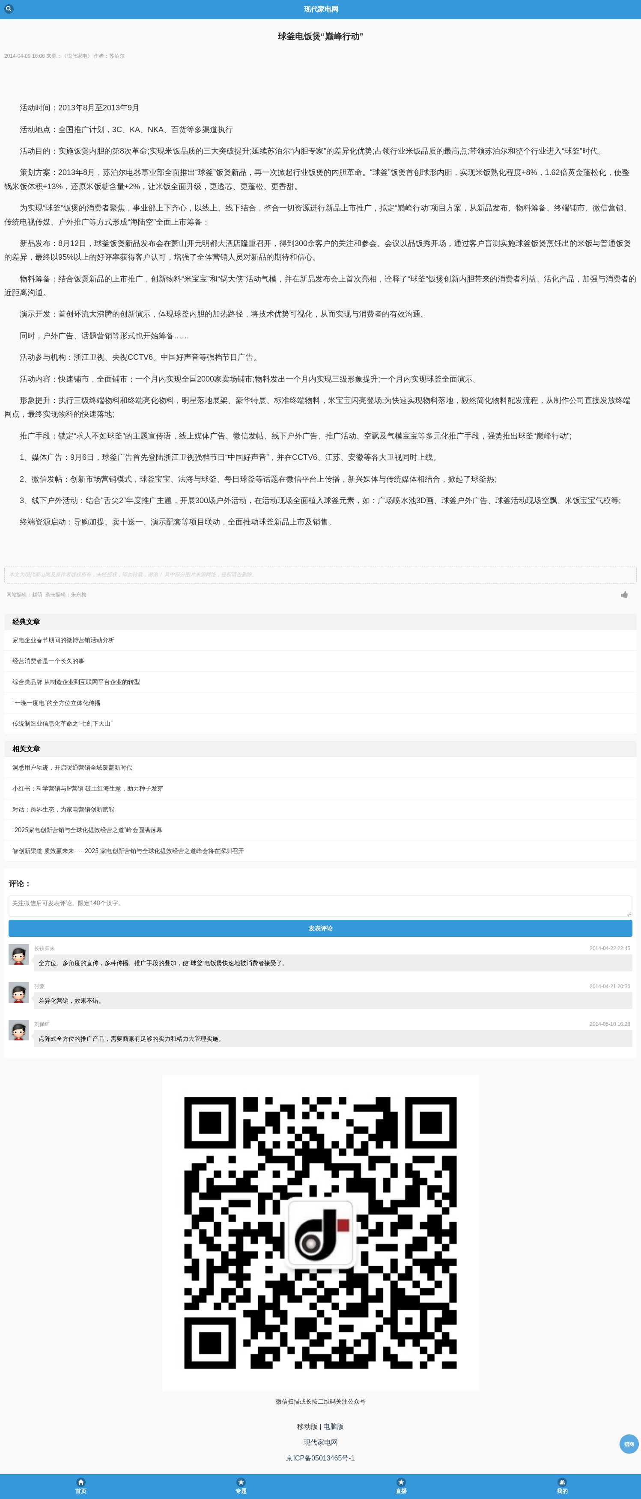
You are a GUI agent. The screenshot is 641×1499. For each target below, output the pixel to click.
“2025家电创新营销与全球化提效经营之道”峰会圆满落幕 (87, 829)
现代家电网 (321, 1442)
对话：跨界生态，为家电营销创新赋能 (63, 809)
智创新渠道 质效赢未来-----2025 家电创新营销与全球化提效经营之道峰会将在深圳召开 (128, 850)
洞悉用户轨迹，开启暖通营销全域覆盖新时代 (72, 767)
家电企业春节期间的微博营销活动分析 (63, 639)
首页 (80, 1491)
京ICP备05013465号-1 (320, 1458)
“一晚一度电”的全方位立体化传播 (56, 702)
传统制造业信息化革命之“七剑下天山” (62, 723)
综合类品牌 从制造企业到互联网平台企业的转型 (76, 681)
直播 (401, 1491)
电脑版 (333, 1426)
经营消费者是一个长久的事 (48, 660)
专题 (241, 1491)
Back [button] (9, 9)
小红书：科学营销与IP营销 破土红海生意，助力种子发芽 (87, 788)
